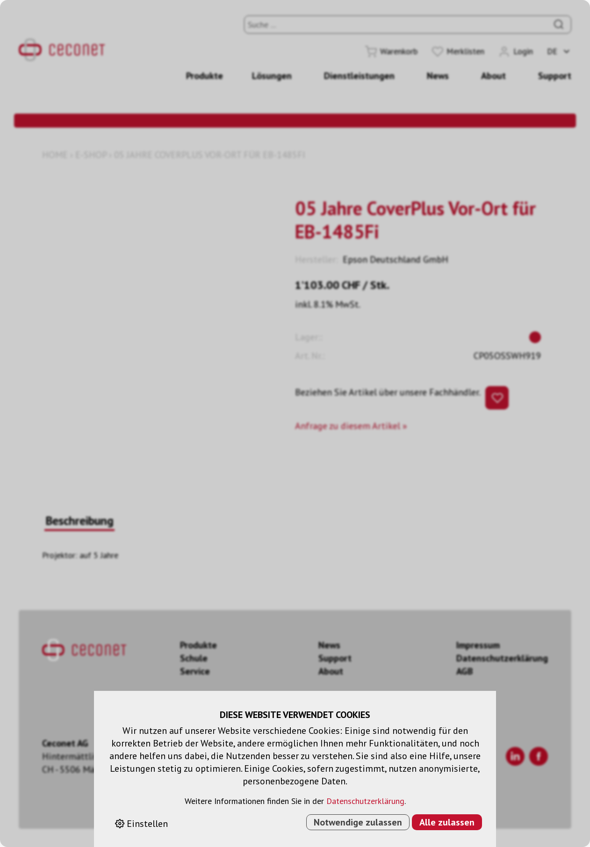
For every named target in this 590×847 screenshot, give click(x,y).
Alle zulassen (447, 822)
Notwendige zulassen (358, 822)
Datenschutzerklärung (365, 801)
